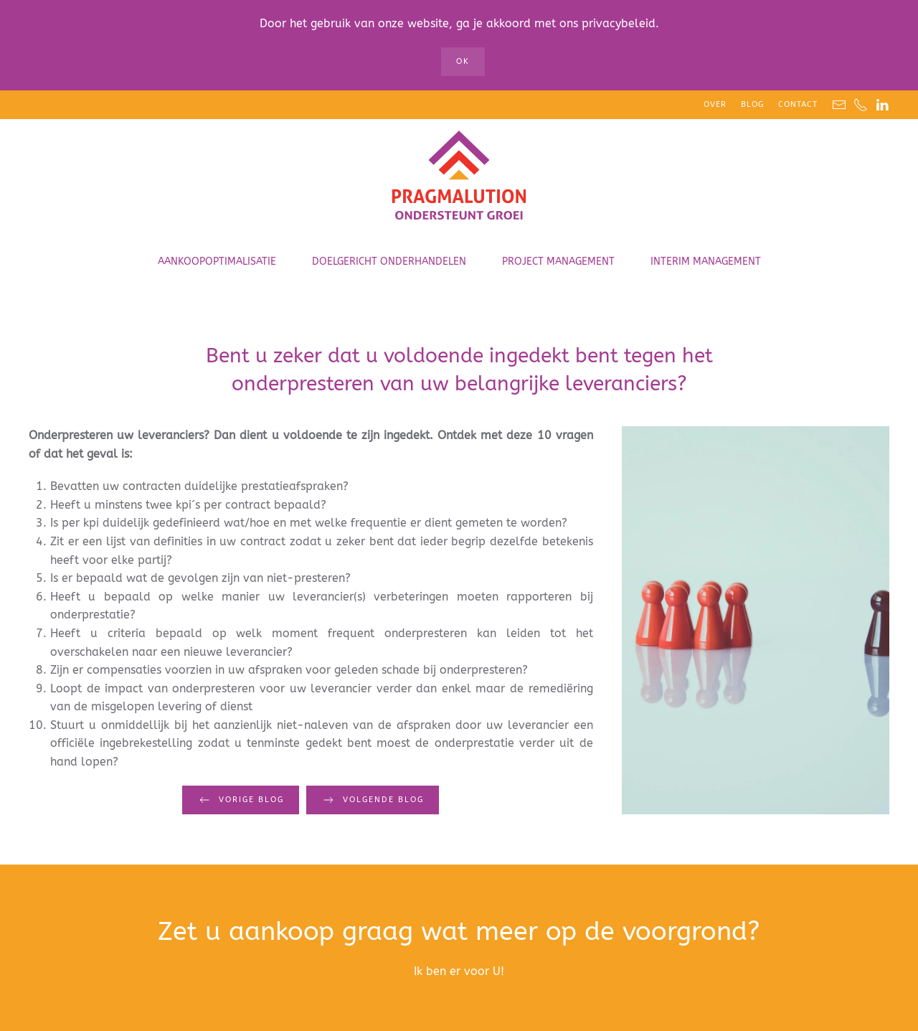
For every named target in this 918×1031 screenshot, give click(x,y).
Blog (752, 104)
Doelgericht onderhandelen (389, 261)
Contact (798, 104)
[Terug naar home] (459, 176)
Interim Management (705, 261)
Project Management (558, 261)
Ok (463, 61)
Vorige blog (240, 800)
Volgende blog (372, 800)
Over (715, 104)
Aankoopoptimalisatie (217, 261)
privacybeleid (619, 23)
